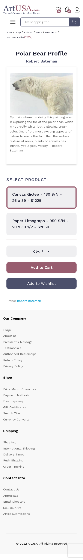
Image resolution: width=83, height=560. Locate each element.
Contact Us (11, 489)
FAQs (7, 330)
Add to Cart (42, 267)
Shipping (9, 442)
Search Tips (11, 413)
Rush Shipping (13, 460)
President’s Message (17, 342)
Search (74, 21)
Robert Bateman (41, 61)
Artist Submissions (16, 513)
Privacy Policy (13, 366)
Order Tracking (13, 466)
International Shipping (19, 448)
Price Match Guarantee (19, 389)
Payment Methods (16, 395)
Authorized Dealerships (19, 354)
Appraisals (10, 495)
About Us (10, 335)
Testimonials (12, 348)
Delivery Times (13, 454)
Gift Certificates (14, 407)
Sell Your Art (12, 507)
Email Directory (14, 501)
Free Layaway (13, 401)
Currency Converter (17, 419)
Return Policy (12, 360)
